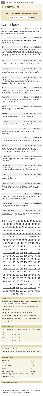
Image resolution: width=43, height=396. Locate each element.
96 (4, 243)
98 (10, 243)
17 (40, 221)
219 (25, 284)
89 (21, 240)
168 (38, 265)
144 (13, 259)
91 (27, 240)
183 (25, 272)
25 (24, 224)
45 (6, 230)
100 (17, 243)
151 (5, 262)
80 (33, 237)
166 (30, 265)
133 (5, 256)
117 (13, 249)
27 (30, 224)
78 (27, 237)
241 (13, 294)
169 (5, 268)
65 (27, 233)
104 (33, 243)
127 (17, 252)
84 (6, 240)
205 (5, 281)
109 (17, 246)
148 (30, 259)
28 (33, 224)
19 (6, 224)
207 (13, 281)
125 (9, 252)
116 (9, 249)
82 (39, 237)
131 (34, 252)
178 (5, 272)
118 (17, 249)
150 (38, 259)
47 (12, 230)
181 (17, 272)
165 (25, 265)
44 (3, 230)
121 (30, 249)
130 (30, 252)
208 (17, 281)
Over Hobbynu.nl (22, 390)
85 (9, 240)
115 (5, 249)
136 (17, 256)
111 (25, 246)
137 (21, 256)
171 (13, 268)
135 (13, 256)
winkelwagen (16, 13)
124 (5, 252)
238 (30, 291)
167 (34, 265)
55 (36, 230)
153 (13, 262)
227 (21, 287)
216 (13, 284)
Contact (31, 390)
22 (15, 224)
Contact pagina (35, 31)
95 (39, 240)
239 (34, 291)
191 (21, 275)
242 (17, 294)
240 (38, 291)
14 (31, 221)
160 (5, 265)
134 (9, 256)
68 (36, 233)
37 (21, 227)
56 (39, 230)
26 (27, 224)
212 (34, 281)
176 (34, 268)
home (8, 13)
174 (25, 268)
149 (34, 259)
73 (12, 237)
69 (39, 233)
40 (30, 227)
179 (9, 272)
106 (5, 246)
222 (38, 284)
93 (33, 240)
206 (9, 281)
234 (13, 291)
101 (21, 243)
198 (13, 278)
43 (39, 227)
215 (9, 284)
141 (38, 256)
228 (25, 287)
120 (25, 249)
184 (30, 272)
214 (5, 284)
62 (18, 233)
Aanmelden (29, 2)
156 (25, 262)
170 (9, 268)
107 (9, 246)
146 (21, 259)
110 (21, 246)
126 (13, 252)
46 (9, 230)
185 (34, 272)
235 (17, 291)
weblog (34, 13)
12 (25, 221)
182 (21, 272)
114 (38, 246)
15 (34, 221)
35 (15, 227)
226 (17, 287)
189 (13, 275)
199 (17, 278)
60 (12, 233)
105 (38, 243)
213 (38, 281)
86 (12, 240)
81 (36, 237)
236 (21, 291)
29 (36, 224)
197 (9, 278)
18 (3, 224)
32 (6, 227)
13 (28, 221)
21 (12, 224)
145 (17, 259)
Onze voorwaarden (8, 390)
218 (21, 284)
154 (17, 262)
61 (15, 233)
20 (9, 224)
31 (3, 227)
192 (25, 275)
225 (13, 287)
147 (25, 259)
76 (21, 237)
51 (24, 230)
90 (24, 240)
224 (9, 287)
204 (38, 278)
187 (5, 275)
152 (9, 262)
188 (9, 275)
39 (27, 227)
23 (18, 224)
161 (9, 265)
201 (25, 278)
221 (34, 284)
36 (18, 227)
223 (5, 287)
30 (39, 224)
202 (30, 278)
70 (3, 237)
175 (30, 268)
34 (12, 227)
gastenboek (26, 13)
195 (38, 275)
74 (15, 237)
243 (21, 294)
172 (17, 268)
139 (30, 256)
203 (34, 278)
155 (21, 262)
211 (30, 281)
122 (34, 249)
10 (19, 221)
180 (13, 272)
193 (30, 275)
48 (15, 230)
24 (21, 224)
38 (24, 227)
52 (27, 230)
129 (25, 252)
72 (9, 237)
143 (9, 259)
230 (34, 287)
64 (24, 233)
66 (30, 233)
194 (34, 275)
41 (33, 227)
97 (7, 243)
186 (38, 272)
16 (37, 221)
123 (38, 249)
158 (34, 262)
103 (29, 243)
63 (21, 233)
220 (30, 284)
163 (17, 265)
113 (34, 246)
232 (5, 291)
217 (17, 284)
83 (3, 240)
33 (9, 227)
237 (25, 291)
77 (24, 237)
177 (38, 268)
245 (30, 294)
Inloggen (9, 2)
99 (13, 243)
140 (34, 256)
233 (9, 291)
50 (21, 230)
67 (33, 233)
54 (33, 230)
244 (25, 294)
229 (30, 287)
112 (30, 246)
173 (21, 268)
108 (13, 246)
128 (21, 252)
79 (30, 237)
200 (21, 278)
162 (13, 265)
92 (30, 240)
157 (30, 262)
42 (36, 227)
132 (38, 252)
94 (36, 240)
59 (9, 233)
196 (5, 278)
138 (25, 256)
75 (18, 237)
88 (18, 240)
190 (17, 275)
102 (25, 243)
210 (25, 281)
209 (21, 281)
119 (21, 249)
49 (18, 230)
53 (30, 230)
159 (38, 262)
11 (22, 221)
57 (3, 233)
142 (5, 259)
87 (15, 240)
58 (6, 233)
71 (6, 237)
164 (21, 265)
